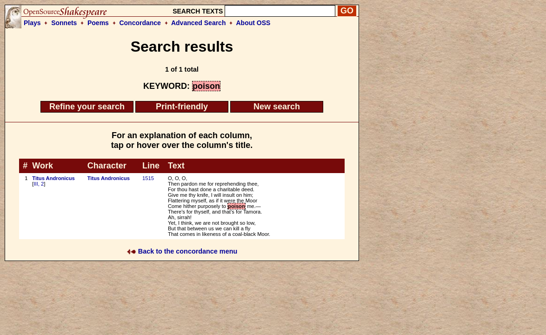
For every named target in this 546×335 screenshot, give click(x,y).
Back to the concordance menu (182, 251)
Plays (32, 23)
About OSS (253, 23)
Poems (98, 23)
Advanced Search (198, 23)
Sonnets (64, 23)
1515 (148, 178)
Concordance (139, 23)
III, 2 (38, 184)
